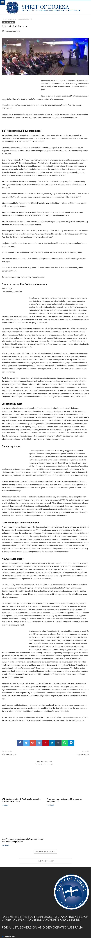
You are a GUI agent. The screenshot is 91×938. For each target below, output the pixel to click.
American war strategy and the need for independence (64, 800)
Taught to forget (69, 752)
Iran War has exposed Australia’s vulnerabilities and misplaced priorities (22, 840)
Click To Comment (45, 861)
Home (4, 19)
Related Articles (44, 761)
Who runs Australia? (22, 752)
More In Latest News (45, 765)
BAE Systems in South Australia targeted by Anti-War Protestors (21, 800)
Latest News (12, 19)
